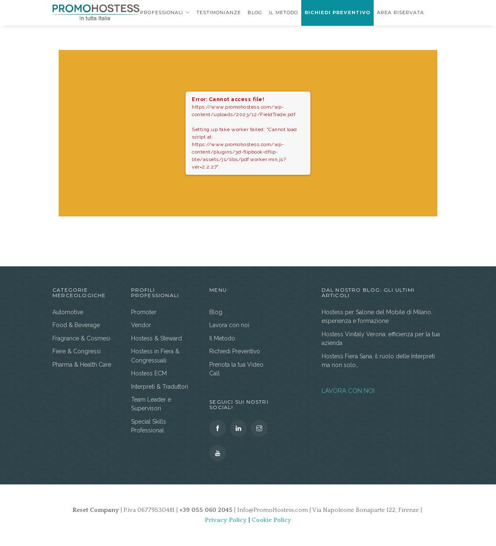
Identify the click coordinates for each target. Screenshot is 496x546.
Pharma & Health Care (81, 364)
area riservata (400, 12)
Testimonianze (218, 12)
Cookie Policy (271, 520)
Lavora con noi (229, 325)
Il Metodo (283, 12)
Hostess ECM (149, 373)
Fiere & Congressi (76, 351)
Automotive (67, 312)
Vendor (141, 325)
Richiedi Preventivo (337, 12)
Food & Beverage (76, 325)
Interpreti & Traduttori (159, 386)
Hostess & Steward (156, 338)
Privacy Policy (226, 520)
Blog (255, 12)
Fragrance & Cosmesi (81, 338)
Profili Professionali (150, 12)
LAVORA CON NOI (348, 391)
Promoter (143, 312)
